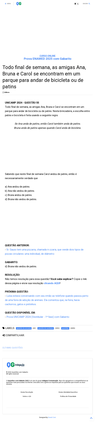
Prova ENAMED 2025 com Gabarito (47, 58)
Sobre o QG (27, 396)
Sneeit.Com (52, 417)
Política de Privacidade (68, 396)
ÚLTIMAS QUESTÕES (12, 348)
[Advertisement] (47, 33)
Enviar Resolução (27, 392)
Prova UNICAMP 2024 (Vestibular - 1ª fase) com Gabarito (37, 316)
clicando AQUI (52, 283)
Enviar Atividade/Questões (68, 392)
